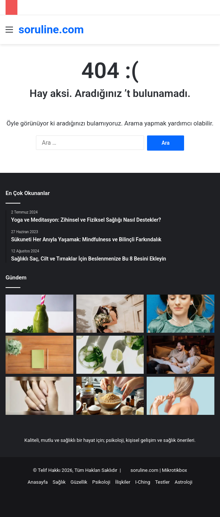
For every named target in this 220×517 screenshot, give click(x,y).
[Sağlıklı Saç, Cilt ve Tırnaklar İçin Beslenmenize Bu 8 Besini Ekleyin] (39, 396)
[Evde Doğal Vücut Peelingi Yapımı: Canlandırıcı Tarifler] (110, 396)
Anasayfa (38, 482)
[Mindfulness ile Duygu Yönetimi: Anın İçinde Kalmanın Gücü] (180, 314)
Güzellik (78, 482)
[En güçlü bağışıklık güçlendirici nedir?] (110, 355)
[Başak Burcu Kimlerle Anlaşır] (180, 355)
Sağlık (59, 482)
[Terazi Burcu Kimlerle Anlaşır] (110, 314)
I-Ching (142, 482)
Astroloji (183, 482)
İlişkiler (122, 482)
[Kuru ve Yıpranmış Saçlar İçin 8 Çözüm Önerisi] (180, 396)
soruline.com (144, 470)
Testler (162, 482)
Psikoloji (101, 482)
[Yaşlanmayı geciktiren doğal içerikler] (39, 314)
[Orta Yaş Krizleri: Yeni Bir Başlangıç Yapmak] (39, 355)
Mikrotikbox (174, 470)
